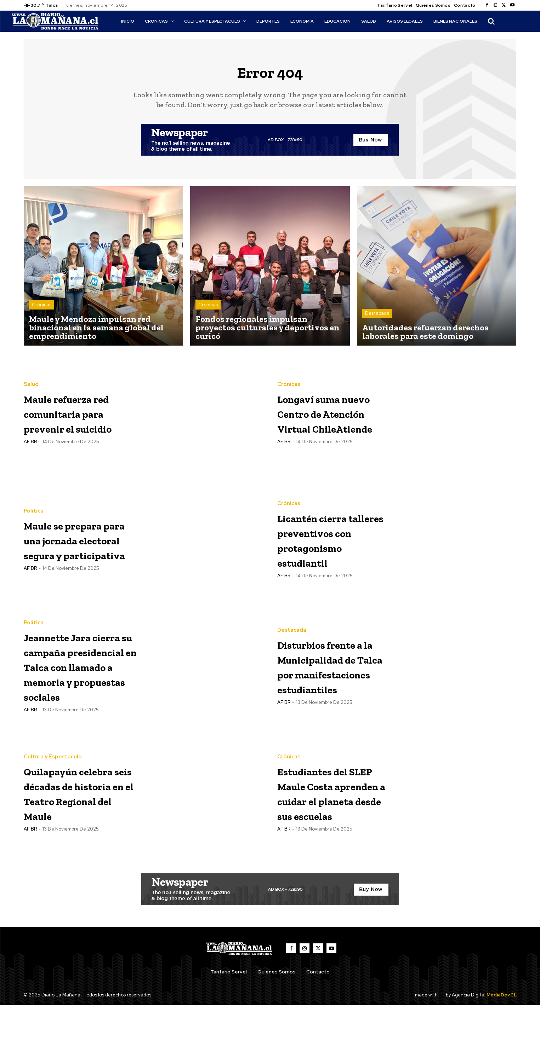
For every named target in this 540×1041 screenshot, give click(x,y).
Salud (31, 381)
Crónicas (41, 310)
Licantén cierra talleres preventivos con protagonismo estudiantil (330, 544)
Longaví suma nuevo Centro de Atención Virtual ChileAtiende (332, 417)
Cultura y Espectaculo (53, 777)
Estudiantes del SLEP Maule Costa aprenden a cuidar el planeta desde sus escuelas (334, 828)
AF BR (30, 454)
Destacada (377, 318)
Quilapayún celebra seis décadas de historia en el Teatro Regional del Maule (76, 828)
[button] (491, 21)
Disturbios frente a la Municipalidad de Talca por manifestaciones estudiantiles (334, 670)
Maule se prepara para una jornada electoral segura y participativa (80, 544)
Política (34, 508)
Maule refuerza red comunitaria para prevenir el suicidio (77, 417)
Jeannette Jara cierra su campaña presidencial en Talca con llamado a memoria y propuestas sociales (73, 686)
